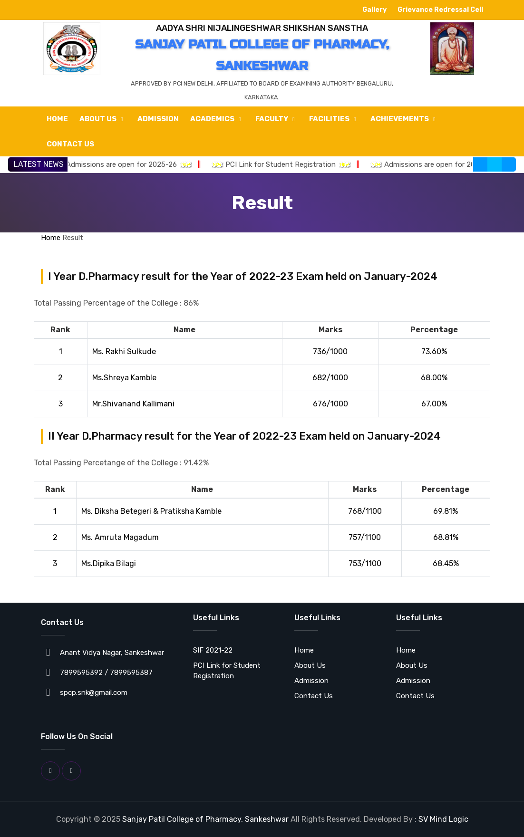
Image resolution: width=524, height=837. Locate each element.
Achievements (404, 118)
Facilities (334, 118)
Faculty (276, 118)
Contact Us (70, 144)
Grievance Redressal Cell (440, 10)
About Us (102, 118)
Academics (217, 118)
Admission (158, 119)
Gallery (374, 10)
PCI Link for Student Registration (288, 164)
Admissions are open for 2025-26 (129, 164)
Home (57, 119)
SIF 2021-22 (213, 650)
